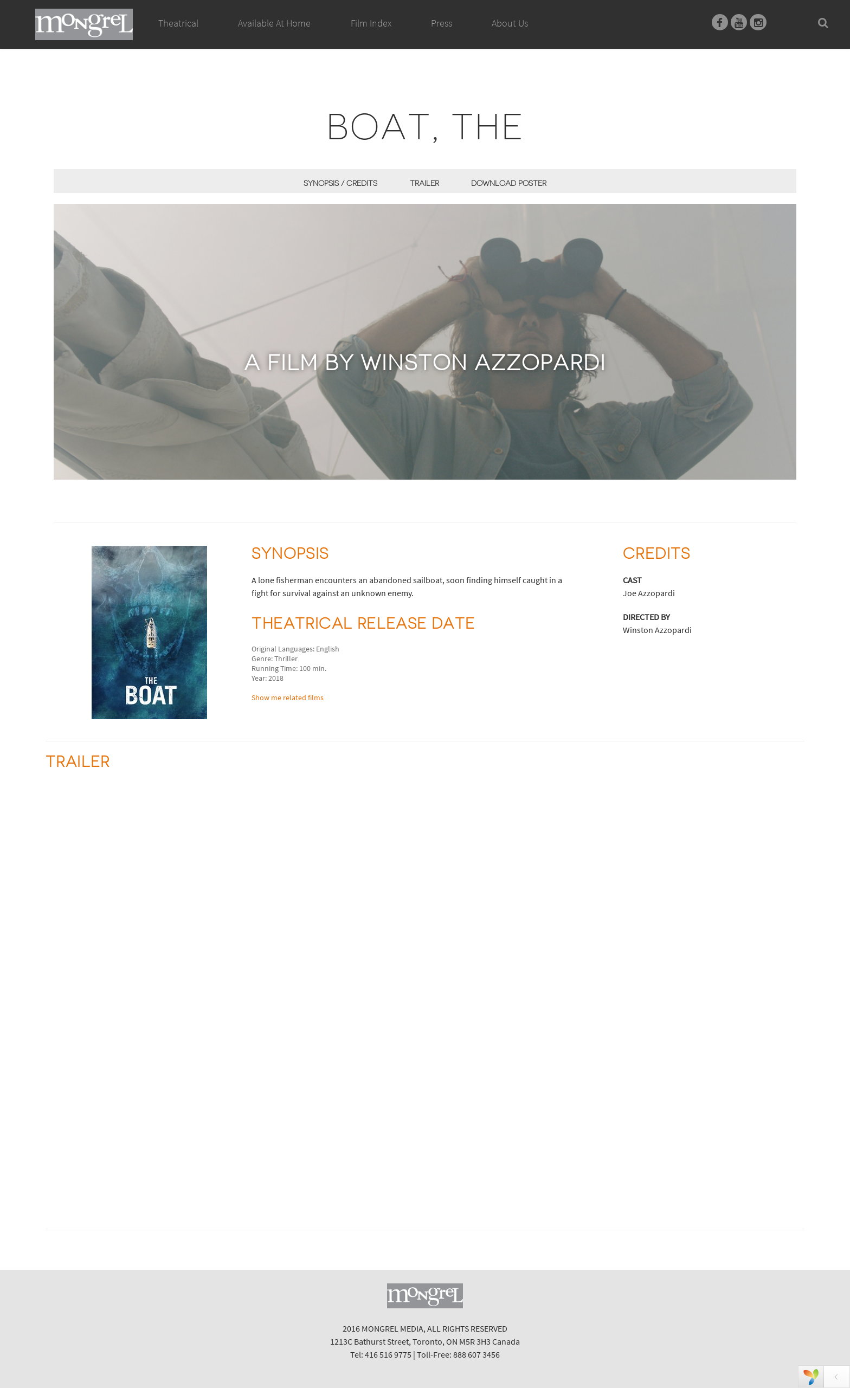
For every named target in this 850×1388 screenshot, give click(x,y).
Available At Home (274, 35)
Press (441, 23)
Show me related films (288, 697)
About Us (510, 23)
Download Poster (508, 183)
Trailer (424, 183)
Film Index (371, 23)
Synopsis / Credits (340, 183)
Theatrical (178, 23)
